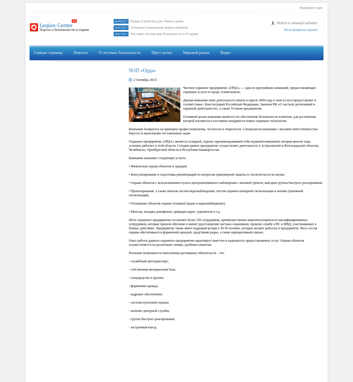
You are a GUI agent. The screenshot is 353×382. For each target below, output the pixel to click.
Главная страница (48, 53)
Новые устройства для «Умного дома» (157, 21)
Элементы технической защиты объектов (159, 27)
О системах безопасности (120, 53)
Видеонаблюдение (238, 65)
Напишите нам (310, 8)
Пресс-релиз (161, 53)
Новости (81, 53)
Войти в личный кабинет (297, 23)
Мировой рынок (196, 53)
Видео (226, 53)
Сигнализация (276, 65)
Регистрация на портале (301, 30)
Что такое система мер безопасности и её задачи (164, 34)
